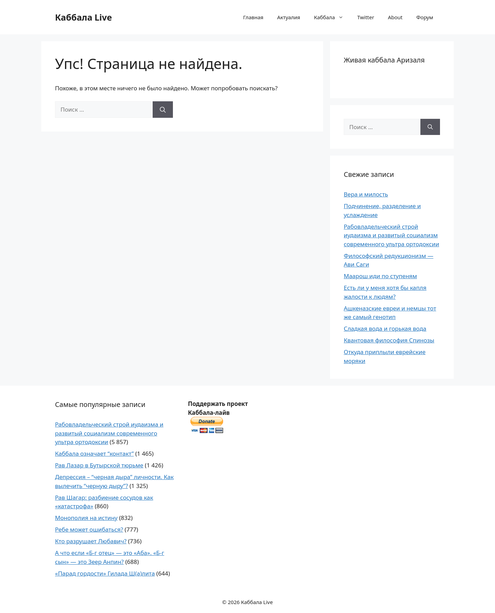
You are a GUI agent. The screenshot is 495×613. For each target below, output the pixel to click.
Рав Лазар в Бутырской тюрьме (99, 465)
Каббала (332, 17)
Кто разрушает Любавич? (90, 541)
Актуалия (288, 17)
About (395, 17)
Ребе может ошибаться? (89, 529)
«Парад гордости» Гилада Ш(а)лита (105, 573)
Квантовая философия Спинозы (389, 340)
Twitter (365, 17)
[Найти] (163, 109)
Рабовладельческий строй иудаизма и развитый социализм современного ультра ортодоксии (391, 235)
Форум (424, 17)
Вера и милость (366, 194)
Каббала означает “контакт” (94, 453)
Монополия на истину (86, 518)
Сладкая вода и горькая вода (385, 328)
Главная (253, 17)
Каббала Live (83, 17)
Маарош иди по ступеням (380, 276)
